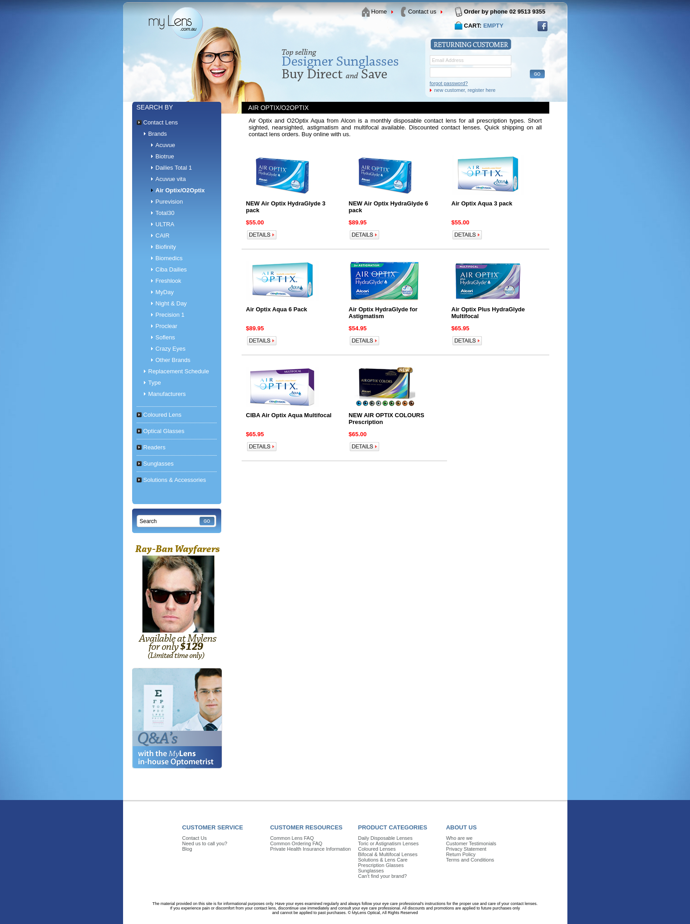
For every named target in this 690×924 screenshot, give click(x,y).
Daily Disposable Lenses (385, 838)
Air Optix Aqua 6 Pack (276, 309)
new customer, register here (465, 90)
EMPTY (493, 25)
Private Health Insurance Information (310, 849)
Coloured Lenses (376, 849)
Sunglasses (371, 870)
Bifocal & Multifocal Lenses (387, 854)
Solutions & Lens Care (382, 859)
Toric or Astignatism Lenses (388, 843)
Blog (187, 849)
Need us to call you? (205, 843)
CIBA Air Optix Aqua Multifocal (289, 415)
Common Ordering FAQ (296, 843)
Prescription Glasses (381, 865)
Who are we (459, 838)
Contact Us (194, 838)
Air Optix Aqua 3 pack (482, 203)
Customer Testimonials (471, 843)
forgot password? (449, 83)
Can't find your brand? (382, 876)
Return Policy (461, 854)
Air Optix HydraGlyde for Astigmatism (383, 312)
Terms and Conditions (470, 859)
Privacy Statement (466, 849)
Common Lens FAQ (292, 838)
